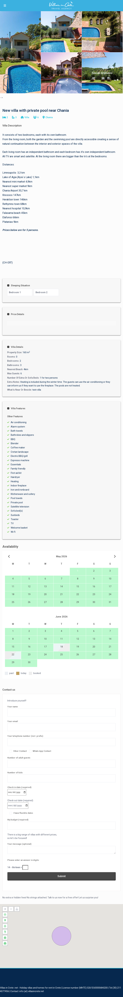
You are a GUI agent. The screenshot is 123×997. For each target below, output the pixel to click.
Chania (49, 117)
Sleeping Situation (18, 285)
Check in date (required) (19, 789)
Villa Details (15, 347)
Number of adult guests (61, 761)
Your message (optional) (61, 848)
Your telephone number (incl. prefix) (61, 739)
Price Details (15, 314)
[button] (61, 936)
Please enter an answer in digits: (23, 860)
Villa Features (16, 408)
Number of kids (61, 775)
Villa (27, 117)
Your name (61, 709)
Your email (61, 724)
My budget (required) (61, 822)
